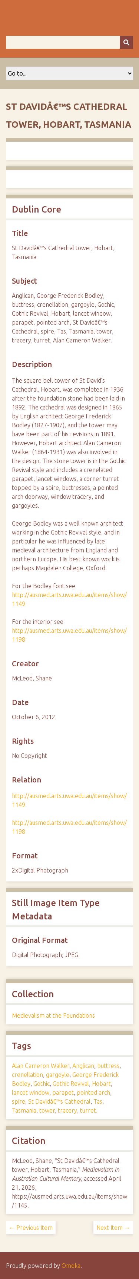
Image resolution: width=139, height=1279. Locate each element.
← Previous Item (31, 1227)
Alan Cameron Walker (40, 1065)
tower (47, 1110)
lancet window (30, 1092)
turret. (88, 1110)
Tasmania (24, 1110)
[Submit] (126, 42)
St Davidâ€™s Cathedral (59, 1101)
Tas (97, 1101)
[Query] (69, 42)
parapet (63, 1092)
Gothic (41, 1083)
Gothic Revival (71, 1083)
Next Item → (113, 1227)
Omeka (71, 1265)
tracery (67, 1110)
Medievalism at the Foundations (53, 1015)
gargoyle (57, 1074)
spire (18, 1101)
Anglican (83, 1065)
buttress (108, 1065)
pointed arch (93, 1092)
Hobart (101, 1083)
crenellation (27, 1074)
